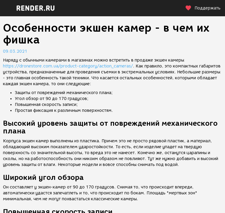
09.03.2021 (15, 51)
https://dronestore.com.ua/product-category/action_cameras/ (68, 66)
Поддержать (203, 8)
